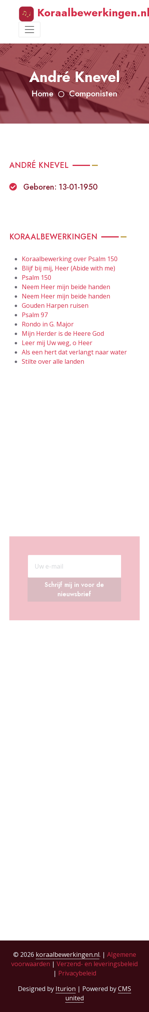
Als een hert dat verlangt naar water (74, 352)
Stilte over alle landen (53, 361)
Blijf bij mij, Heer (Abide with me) (68, 268)
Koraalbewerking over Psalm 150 (70, 259)
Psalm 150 (36, 277)
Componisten (93, 93)
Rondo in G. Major (48, 324)
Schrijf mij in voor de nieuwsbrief (74, 610)
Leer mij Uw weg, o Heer (57, 342)
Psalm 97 (35, 315)
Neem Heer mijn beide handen (66, 287)
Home (42, 93)
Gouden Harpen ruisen (55, 305)
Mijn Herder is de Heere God (63, 333)
